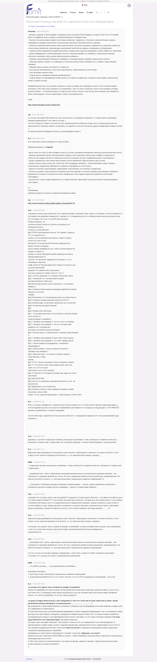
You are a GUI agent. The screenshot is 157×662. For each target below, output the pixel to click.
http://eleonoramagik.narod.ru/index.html (44, 105)
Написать (29, 659)
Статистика (96, 659)
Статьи (73, 12)
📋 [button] (62, 17)
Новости (63, 12)
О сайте (90, 12)
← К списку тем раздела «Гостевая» (40, 26)
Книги (81, 12)
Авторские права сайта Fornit (80, 659)
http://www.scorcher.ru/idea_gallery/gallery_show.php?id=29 (51, 203)
